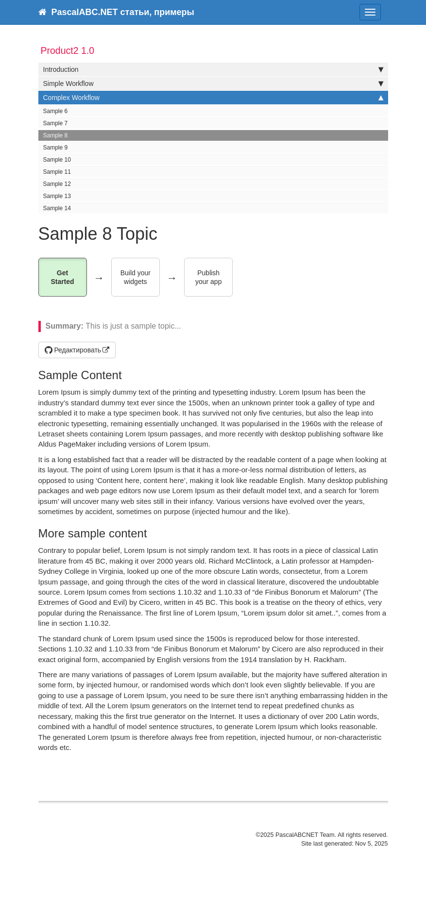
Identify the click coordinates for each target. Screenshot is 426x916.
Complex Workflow (213, 97)
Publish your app (208, 277)
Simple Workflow (213, 83)
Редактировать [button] (73, 350)
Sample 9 (55, 147)
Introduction (213, 69)
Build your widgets (136, 277)
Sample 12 (57, 184)
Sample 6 (55, 111)
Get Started (62, 277)
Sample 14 (57, 208)
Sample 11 (57, 171)
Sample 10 (57, 159)
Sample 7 (55, 123)
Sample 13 (57, 196)
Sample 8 (55, 135)
